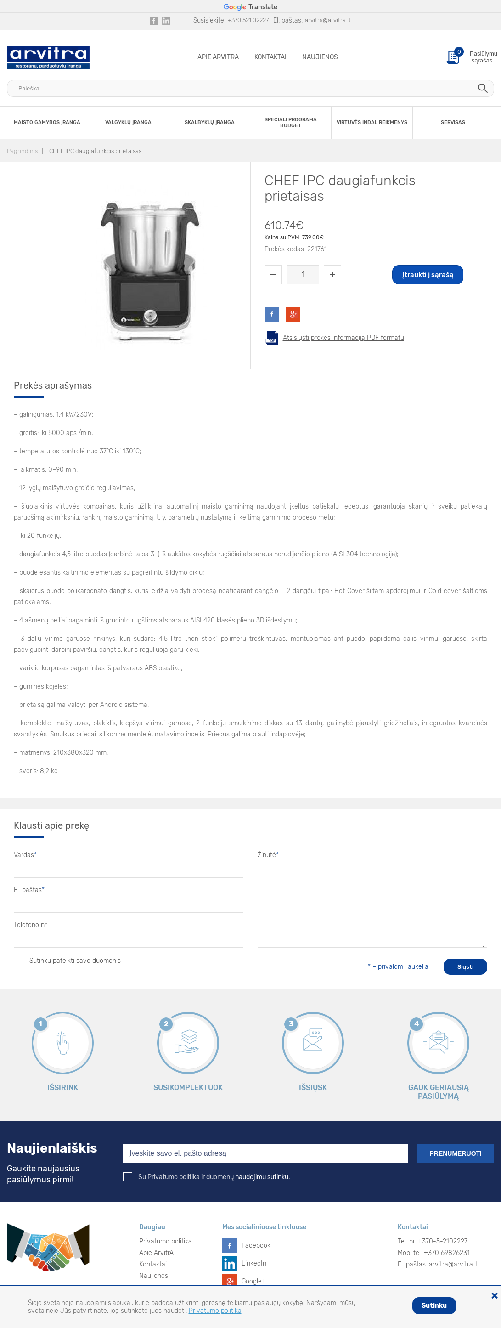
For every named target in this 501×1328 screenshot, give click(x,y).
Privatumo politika (165, 1241)
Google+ (254, 1281)
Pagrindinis (22, 151)
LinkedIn (254, 1263)
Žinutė (268, 855)
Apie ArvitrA (218, 57)
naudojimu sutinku (261, 1177)
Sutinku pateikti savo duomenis (67, 960)
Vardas (25, 855)
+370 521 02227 (248, 20)
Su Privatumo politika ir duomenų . (206, 1177)
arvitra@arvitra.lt (328, 20)
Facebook (256, 1245)
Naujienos (320, 57)
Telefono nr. (31, 925)
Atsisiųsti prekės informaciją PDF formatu (343, 338)
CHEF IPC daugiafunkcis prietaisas (95, 151)
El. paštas (29, 890)
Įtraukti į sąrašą (428, 275)
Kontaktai (270, 57)
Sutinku (434, 1306)
